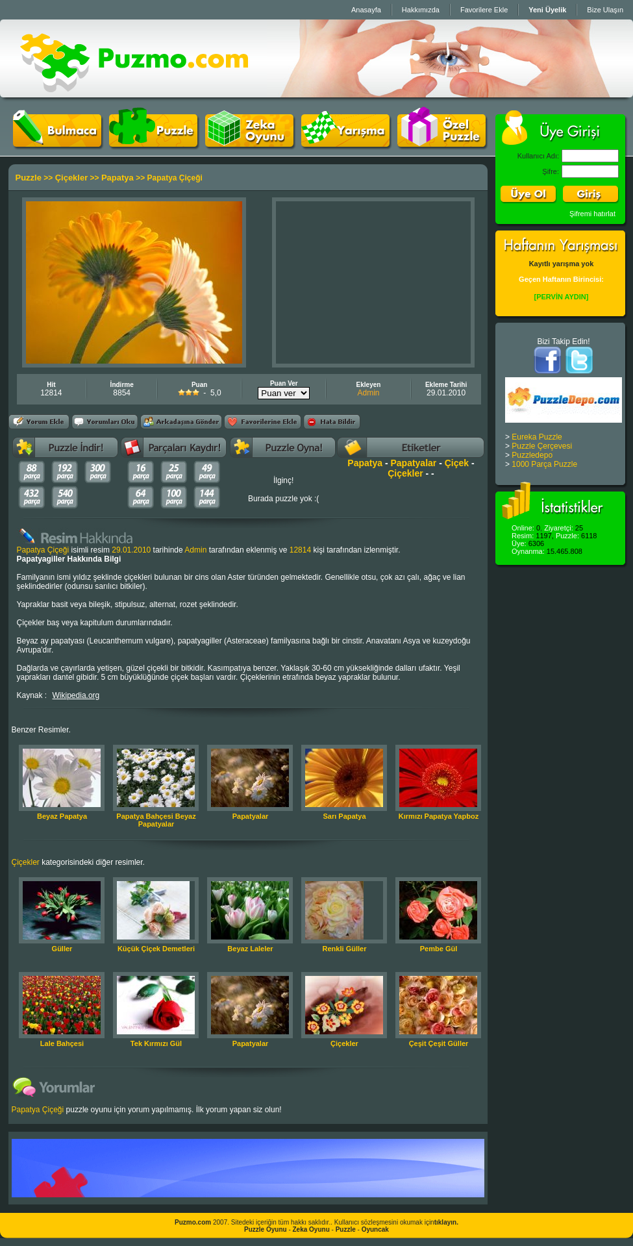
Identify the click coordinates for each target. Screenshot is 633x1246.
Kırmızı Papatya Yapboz (438, 816)
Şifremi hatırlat (592, 214)
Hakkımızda (421, 10)
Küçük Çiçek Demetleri (156, 949)
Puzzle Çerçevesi (542, 446)
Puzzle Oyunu (265, 1229)
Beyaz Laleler (250, 949)
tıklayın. (446, 1222)
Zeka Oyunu (311, 1229)
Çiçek (457, 463)
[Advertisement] (373, 282)
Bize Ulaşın (605, 10)
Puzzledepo (532, 455)
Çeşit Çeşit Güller (439, 1043)
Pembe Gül (438, 949)
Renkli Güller (345, 949)
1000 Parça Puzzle (544, 464)
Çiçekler (71, 177)
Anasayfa (366, 10)
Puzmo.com (193, 1222)
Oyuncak (375, 1229)
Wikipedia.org (76, 695)
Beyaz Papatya (62, 816)
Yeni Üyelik (547, 10)
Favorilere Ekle (484, 10)
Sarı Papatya (344, 816)
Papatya (117, 177)
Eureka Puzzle (537, 437)
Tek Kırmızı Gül (156, 1043)
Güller (62, 949)
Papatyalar (413, 463)
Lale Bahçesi (62, 1043)
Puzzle (29, 177)
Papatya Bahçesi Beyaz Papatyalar (155, 820)
